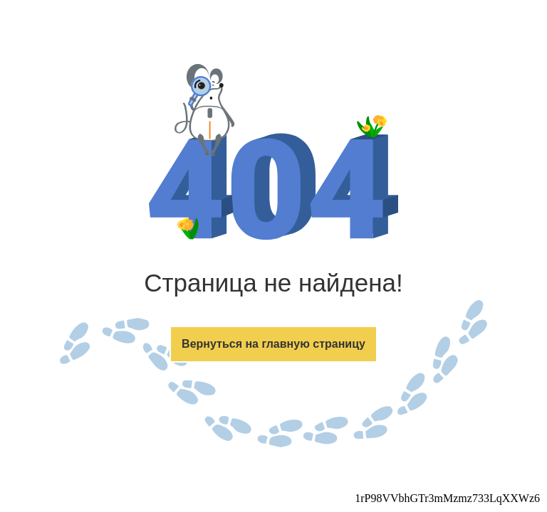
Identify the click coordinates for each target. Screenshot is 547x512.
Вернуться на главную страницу (273, 344)
